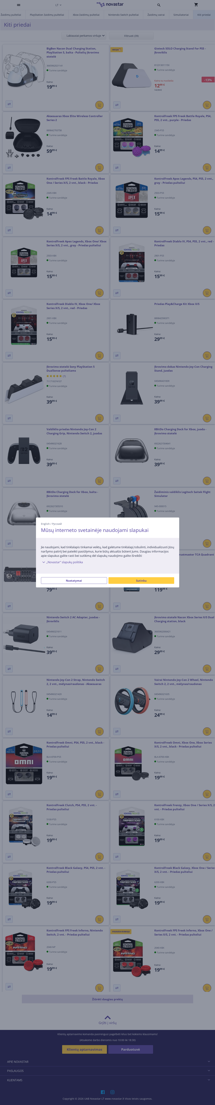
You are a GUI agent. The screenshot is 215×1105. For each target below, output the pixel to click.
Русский (57, 524)
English (45, 524)
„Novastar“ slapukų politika (62, 562)
